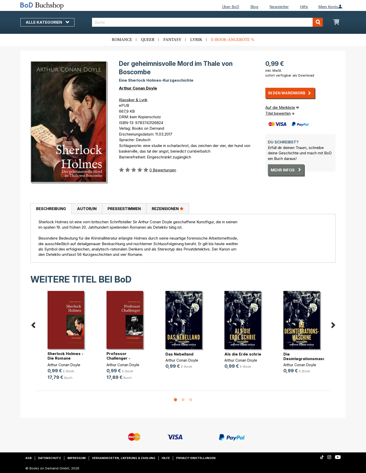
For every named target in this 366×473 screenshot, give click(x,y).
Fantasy (172, 39)
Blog (254, 6)
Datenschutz (49, 458)
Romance (122, 39)
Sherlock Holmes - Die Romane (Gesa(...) (65, 358)
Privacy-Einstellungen (196, 458)
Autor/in (87, 208)
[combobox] (207, 22)
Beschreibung (51, 208)
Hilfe (304, 6)
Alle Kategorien (47, 22)
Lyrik (196, 39)
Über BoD (230, 6)
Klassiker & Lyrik (133, 99)
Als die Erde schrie (242, 354)
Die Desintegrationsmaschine (308, 356)
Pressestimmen (124, 208)
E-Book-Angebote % (232, 39)
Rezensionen (168, 208)
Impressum (76, 458)
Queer (148, 39)
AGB (28, 458)
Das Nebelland (179, 354)
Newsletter (279, 6)
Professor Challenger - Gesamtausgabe (122, 358)
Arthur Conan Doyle (138, 88)
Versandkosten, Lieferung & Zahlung (123, 458)
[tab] (50, 208)
